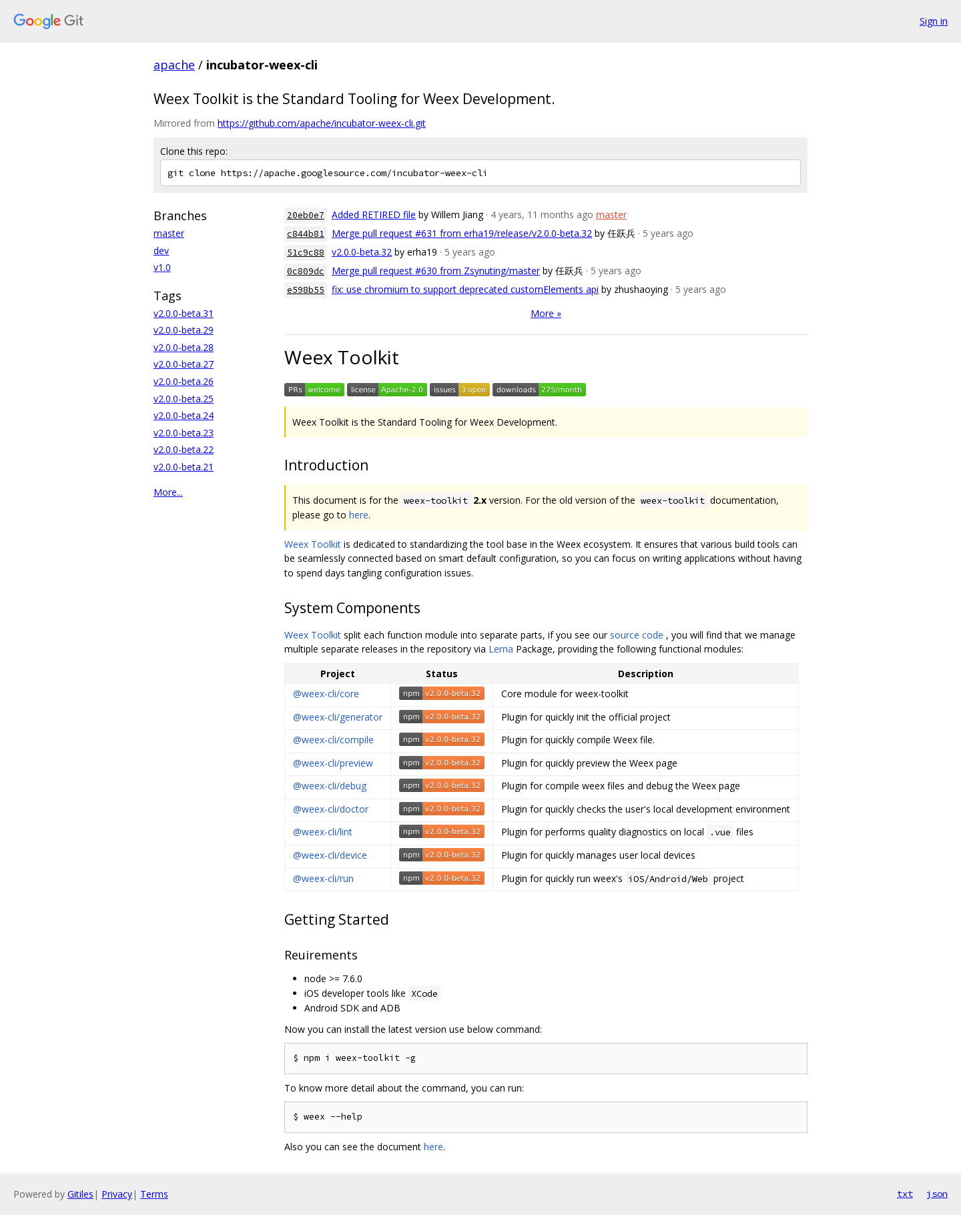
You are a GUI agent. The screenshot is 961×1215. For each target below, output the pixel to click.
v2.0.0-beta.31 (183, 313)
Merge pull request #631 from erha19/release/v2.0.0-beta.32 (462, 233)
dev (161, 250)
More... (168, 492)
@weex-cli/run (323, 878)
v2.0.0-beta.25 (183, 398)
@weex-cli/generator (337, 717)
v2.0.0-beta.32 (362, 252)
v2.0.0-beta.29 (183, 330)
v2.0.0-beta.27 (183, 364)
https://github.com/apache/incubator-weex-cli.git (322, 123)
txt (905, 1194)
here (358, 514)
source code (636, 635)
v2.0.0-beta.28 (183, 347)
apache (174, 65)
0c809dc (305, 271)
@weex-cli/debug (329, 785)
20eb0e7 (305, 215)
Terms (154, 1194)
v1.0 (162, 267)
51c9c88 (305, 252)
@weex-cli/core (326, 693)
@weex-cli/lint (322, 831)
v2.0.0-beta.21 (183, 466)
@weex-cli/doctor (330, 809)
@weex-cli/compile (333, 739)
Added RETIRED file (374, 214)
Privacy (116, 1194)
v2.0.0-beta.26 (183, 381)
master (168, 233)
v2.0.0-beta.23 (183, 432)
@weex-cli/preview (333, 763)
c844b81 (305, 234)
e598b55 (305, 290)
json (937, 1194)
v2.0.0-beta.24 (183, 415)
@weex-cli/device (330, 855)
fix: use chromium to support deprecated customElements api (465, 289)
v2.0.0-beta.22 (183, 449)
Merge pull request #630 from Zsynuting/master (436, 270)
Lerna (501, 649)
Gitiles (80, 1194)
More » (546, 313)
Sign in (934, 21)
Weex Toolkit (312, 544)
